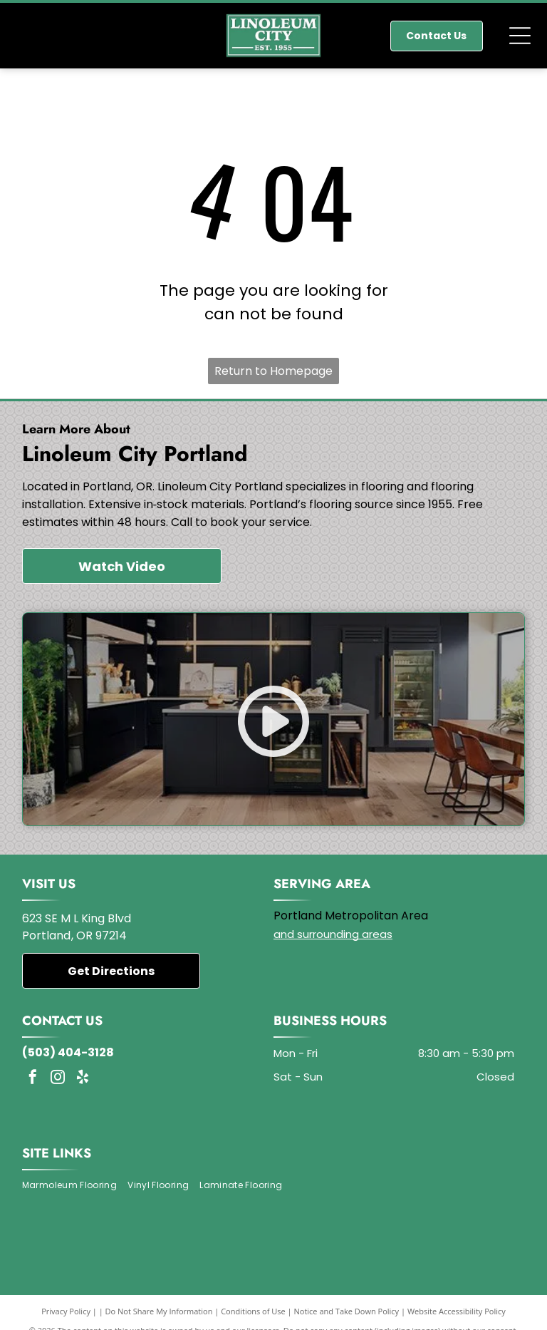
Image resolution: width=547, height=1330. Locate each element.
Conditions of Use (253, 1311)
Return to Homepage (273, 371)
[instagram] (57, 1078)
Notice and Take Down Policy (347, 1311)
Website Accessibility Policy (456, 1311)
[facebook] (32, 1078)
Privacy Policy (65, 1311)
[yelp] (82, 1078)
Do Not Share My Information (159, 1311)
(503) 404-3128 (68, 1052)
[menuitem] (74, 1185)
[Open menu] (520, 35)
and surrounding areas (333, 934)
